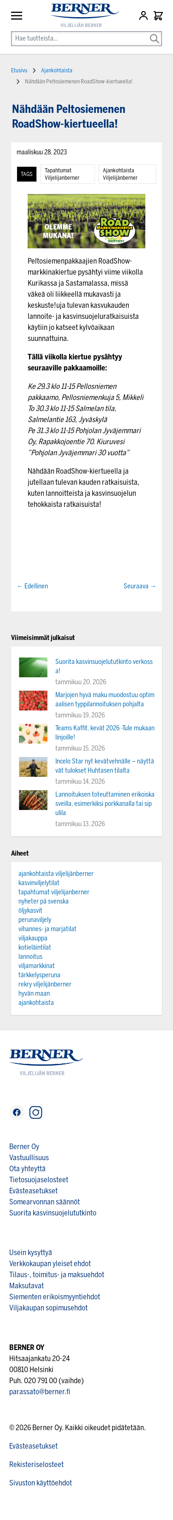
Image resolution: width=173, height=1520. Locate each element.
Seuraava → (140, 586)
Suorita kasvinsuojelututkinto (52, 1213)
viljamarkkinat (36, 966)
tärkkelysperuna (39, 975)
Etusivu (19, 70)
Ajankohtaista (56, 70)
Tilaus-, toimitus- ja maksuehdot (56, 1274)
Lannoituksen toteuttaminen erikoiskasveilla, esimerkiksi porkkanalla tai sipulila (105, 804)
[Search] (154, 32)
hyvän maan (34, 994)
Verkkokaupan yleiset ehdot (50, 1263)
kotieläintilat (34, 947)
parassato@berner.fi (39, 1391)
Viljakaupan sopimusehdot (48, 1307)
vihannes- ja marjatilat (47, 929)
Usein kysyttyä (30, 1252)
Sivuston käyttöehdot (40, 1483)
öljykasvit (30, 911)
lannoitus (30, 957)
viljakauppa (33, 938)
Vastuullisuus (29, 1157)
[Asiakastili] (144, 15)
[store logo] (81, 15)
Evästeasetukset (33, 1190)
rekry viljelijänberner (45, 984)
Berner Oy (24, 1146)
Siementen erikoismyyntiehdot (54, 1296)
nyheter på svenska (43, 901)
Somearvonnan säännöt (44, 1201)
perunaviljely (34, 920)
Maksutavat (26, 1285)
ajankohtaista (36, 1003)
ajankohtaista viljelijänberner (120, 174)
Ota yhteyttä (27, 1168)
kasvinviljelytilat (39, 883)
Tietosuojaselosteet (38, 1179)
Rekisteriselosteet (36, 1464)
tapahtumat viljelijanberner (62, 174)
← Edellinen (32, 586)
